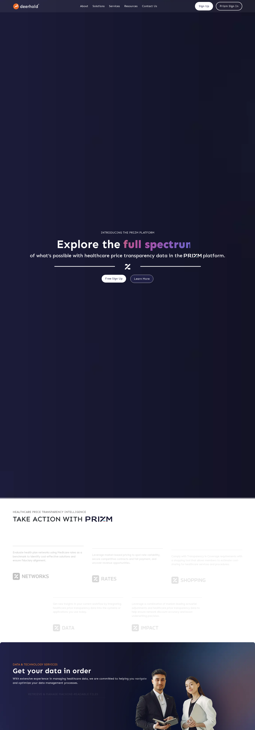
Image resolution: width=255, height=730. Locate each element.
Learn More (142, 278)
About (84, 6)
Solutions (99, 6)
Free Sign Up (114, 278)
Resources (131, 6)
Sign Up (204, 6)
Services (114, 6)
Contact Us (149, 6)
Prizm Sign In (229, 6)
